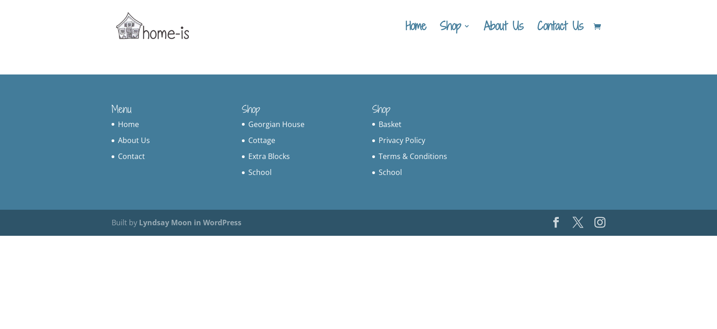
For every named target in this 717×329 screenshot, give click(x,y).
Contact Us (560, 28)
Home (416, 28)
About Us (504, 28)
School (260, 172)
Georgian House (276, 124)
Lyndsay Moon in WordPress (190, 223)
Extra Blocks (269, 156)
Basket (390, 124)
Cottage (261, 140)
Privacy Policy (402, 140)
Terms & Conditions (413, 156)
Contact (131, 156)
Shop (450, 28)
